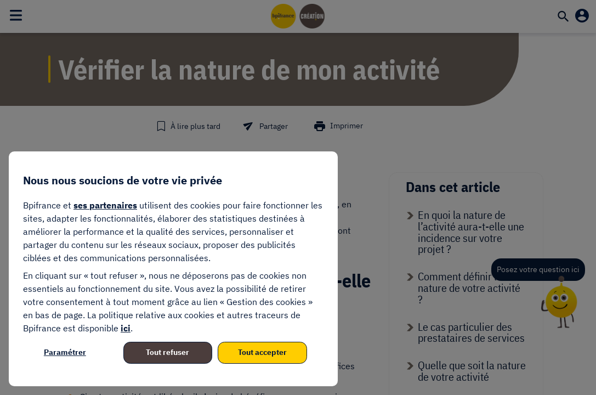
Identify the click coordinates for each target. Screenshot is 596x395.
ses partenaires (105, 205)
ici (125, 328)
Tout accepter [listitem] (262, 352)
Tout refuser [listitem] (167, 352)
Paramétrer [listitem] (65, 352)
